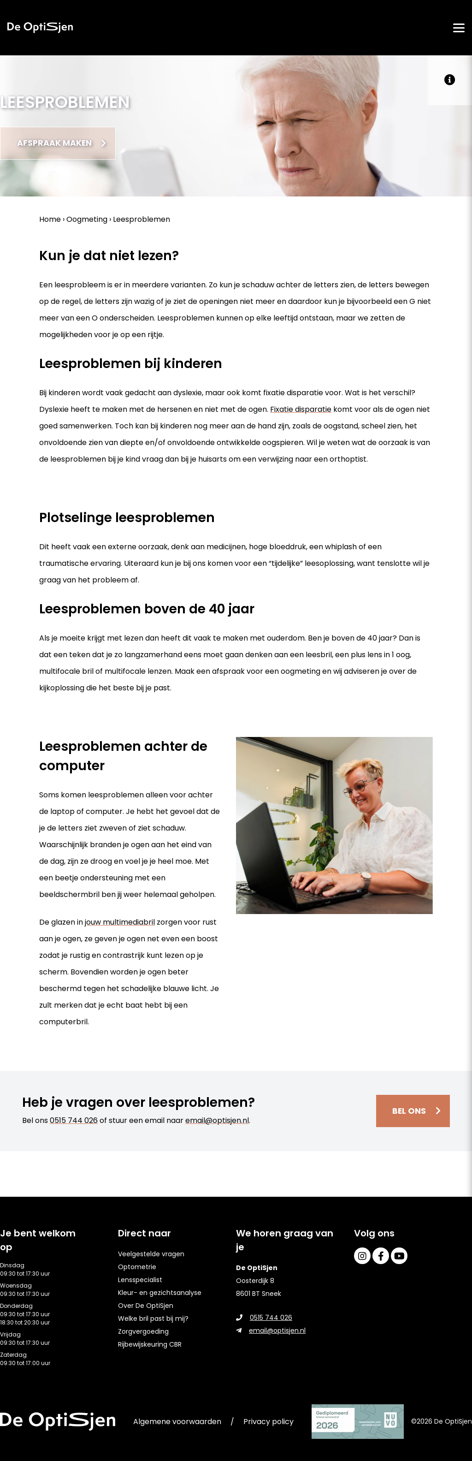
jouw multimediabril (120, 923)
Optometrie (137, 1266)
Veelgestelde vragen (151, 1254)
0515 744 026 (74, 1122)
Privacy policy (268, 1421)
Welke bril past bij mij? (153, 1318)
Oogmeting (86, 220)
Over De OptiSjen (145, 1305)
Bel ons (408, 1112)
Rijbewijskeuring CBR (150, 1344)
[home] (40, 27)
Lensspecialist (140, 1279)
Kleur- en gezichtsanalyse (159, 1292)
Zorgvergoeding (143, 1331)
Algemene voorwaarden (177, 1421)
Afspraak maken (57, 143)
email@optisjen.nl (217, 1122)
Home (50, 220)
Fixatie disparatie (300, 410)
